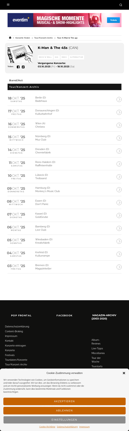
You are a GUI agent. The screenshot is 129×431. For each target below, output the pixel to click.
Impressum (84, 427)
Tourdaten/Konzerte (16, 351)
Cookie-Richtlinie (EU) (17, 361)
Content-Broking (14, 322)
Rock (64, 57)
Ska (57, 57)
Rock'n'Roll (45, 57)
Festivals (10, 346)
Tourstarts (97, 358)
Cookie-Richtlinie (47, 427)
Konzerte (10, 342)
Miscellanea (98, 344)
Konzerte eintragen (15, 337)
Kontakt (9, 332)
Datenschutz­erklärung (67, 427)
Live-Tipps (97, 340)
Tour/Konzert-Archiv (16, 356)
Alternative (76, 57)
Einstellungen (64, 419)
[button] (124, 373)
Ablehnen (64, 410)
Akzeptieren (64, 401)
